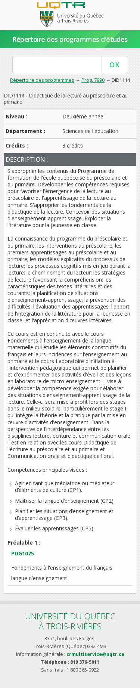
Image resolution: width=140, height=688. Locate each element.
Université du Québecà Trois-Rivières (70, 621)
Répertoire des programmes (42, 80)
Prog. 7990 (93, 80)
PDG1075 (22, 553)
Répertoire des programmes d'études (70, 39)
